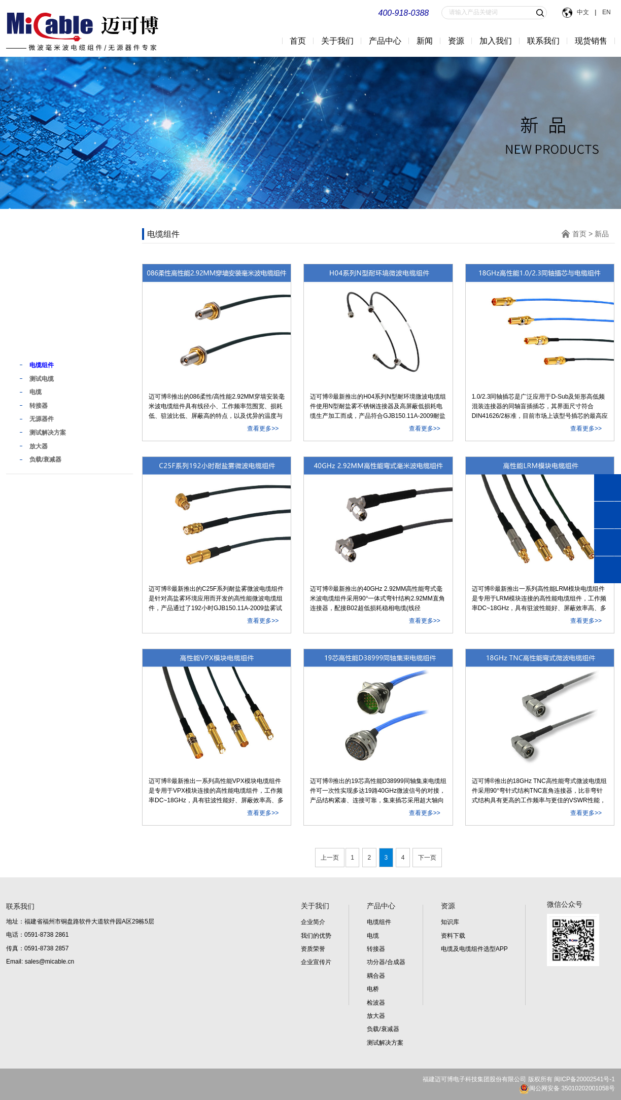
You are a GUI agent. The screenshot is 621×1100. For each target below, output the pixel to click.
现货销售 (591, 41)
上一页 (330, 857)
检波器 (376, 1002)
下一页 (427, 857)
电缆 (373, 935)
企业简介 (313, 922)
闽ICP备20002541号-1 (584, 1079)
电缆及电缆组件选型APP (474, 948)
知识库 (450, 922)
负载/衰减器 (383, 1029)
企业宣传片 (316, 962)
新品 (30, 344)
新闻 (425, 41)
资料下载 (453, 935)
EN (605, 12)
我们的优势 (316, 935)
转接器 (376, 948)
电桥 (373, 988)
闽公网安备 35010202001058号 (567, 1088)
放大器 (376, 1015)
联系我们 (543, 41)
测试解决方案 (385, 1042)
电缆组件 (379, 922)
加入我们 (495, 41)
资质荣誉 (313, 948)
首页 (298, 41)
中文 (583, 12)
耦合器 (376, 975)
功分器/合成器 (386, 962)
